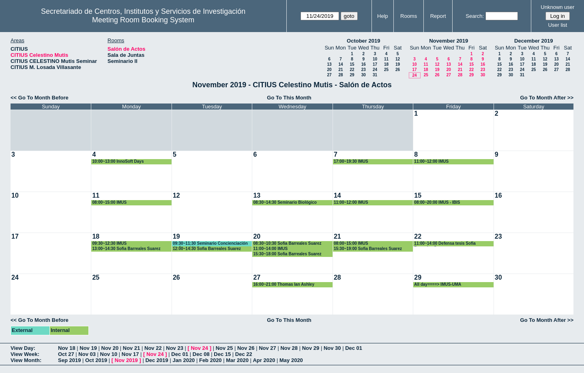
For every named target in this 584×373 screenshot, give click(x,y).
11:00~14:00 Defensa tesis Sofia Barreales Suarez (444, 243)
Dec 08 (201, 354)
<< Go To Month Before (40, 98)
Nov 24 (199, 348)
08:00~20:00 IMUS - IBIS (437, 202)
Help (382, 16)
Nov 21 (131, 348)
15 (352, 64)
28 (340, 75)
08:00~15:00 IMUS (109, 202)
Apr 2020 (264, 360)
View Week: (25, 354)
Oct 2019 (96, 360)
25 (386, 69)
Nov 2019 (126, 360)
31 (375, 75)
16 (363, 64)
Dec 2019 (156, 360)
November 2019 (448, 41)
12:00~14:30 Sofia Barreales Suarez (207, 248)
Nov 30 (332, 348)
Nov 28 (289, 348)
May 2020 (291, 360)
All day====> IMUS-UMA (437, 284)
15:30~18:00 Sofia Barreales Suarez (287, 254)
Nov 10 (109, 354)
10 (375, 59)
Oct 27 (66, 354)
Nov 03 (87, 354)
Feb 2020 (210, 360)
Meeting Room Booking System (143, 20)
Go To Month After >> (546, 98)
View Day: (23, 348)
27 (329, 75)
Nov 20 (110, 348)
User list (557, 25)
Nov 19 (88, 348)
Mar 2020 (237, 360)
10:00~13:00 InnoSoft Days (118, 161)
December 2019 (533, 41)
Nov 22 (153, 348)
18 (386, 64)
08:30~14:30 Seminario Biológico (284, 202)
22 (352, 69)
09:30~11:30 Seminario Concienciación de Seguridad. (210, 243)
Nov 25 (224, 348)
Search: (475, 16)
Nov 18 (66, 348)
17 (375, 64)
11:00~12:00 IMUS (431, 161)
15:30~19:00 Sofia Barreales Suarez (368, 248)
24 (375, 69)
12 (397, 59)
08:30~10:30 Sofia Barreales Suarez (287, 243)
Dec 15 (222, 354)
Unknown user (557, 7)
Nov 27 (267, 348)
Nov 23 (174, 348)
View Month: (26, 360)
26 (397, 69)
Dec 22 (243, 354)
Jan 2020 (183, 360)
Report (438, 16)
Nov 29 (311, 348)
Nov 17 (130, 354)
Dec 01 (353, 348)
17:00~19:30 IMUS (351, 161)
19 (397, 64)
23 (363, 69)
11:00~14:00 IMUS (270, 248)
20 (329, 69)
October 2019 (363, 41)
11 (386, 59)
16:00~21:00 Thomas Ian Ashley (283, 284)
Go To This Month (289, 98)
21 (340, 69)
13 (329, 64)
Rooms (408, 16)
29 (352, 75)
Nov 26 (246, 348)
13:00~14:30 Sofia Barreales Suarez (126, 248)
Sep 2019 (69, 360)
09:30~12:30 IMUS (109, 243)
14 (340, 64)
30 (363, 75)
